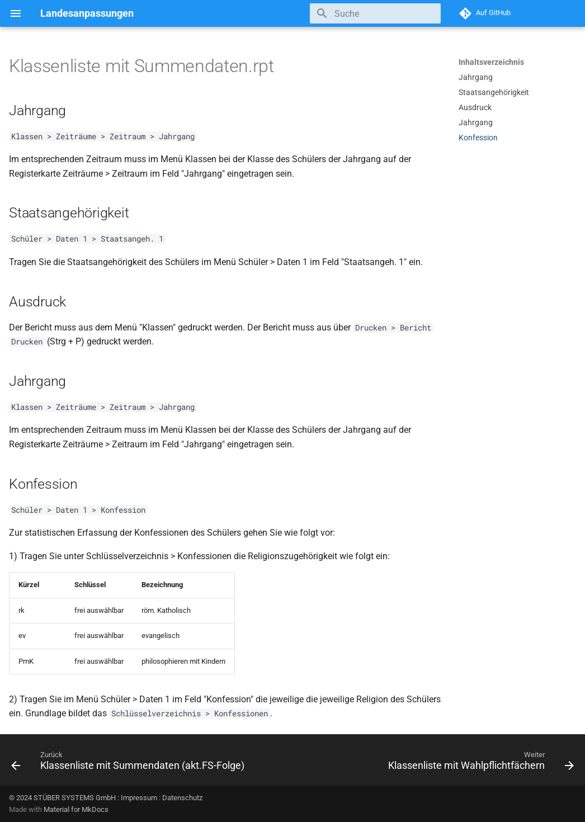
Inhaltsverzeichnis (491, 62)
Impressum (139, 797)
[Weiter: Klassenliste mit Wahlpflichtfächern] (479, 763)
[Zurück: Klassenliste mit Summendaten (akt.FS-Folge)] (129, 763)
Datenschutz (182, 797)
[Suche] (375, 13)
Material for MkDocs (76, 809)
